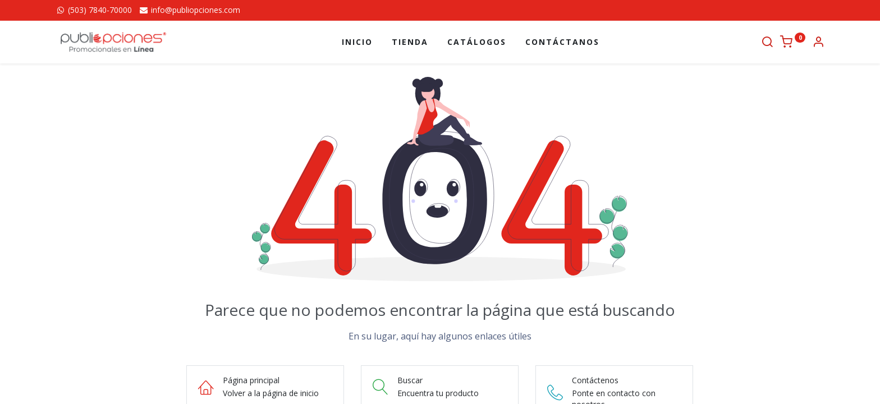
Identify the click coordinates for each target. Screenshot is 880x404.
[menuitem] (357, 42)
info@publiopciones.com (189, 9)
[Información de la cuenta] (818, 43)
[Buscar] (767, 43)
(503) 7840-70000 (94, 9)
